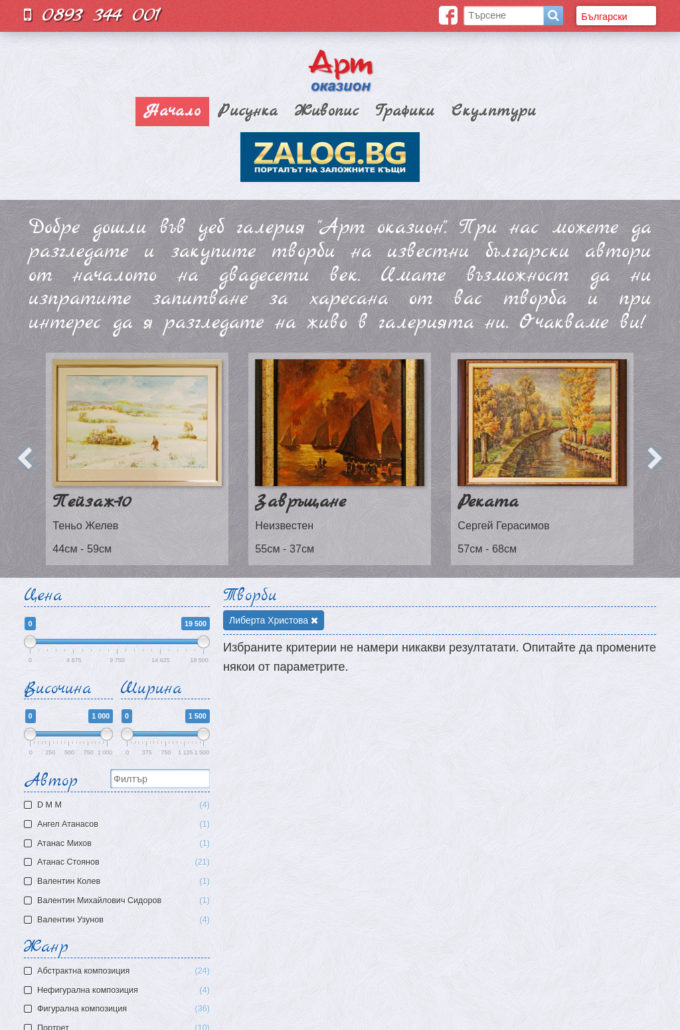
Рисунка (248, 111)
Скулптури (494, 111)
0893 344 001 (92, 15)
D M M (118, 805)
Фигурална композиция (123, 1009)
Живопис (327, 111)
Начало (172, 111)
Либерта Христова (273, 620)
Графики (404, 111)
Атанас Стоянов (118, 862)
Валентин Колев (118, 881)
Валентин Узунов (118, 920)
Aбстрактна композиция (123, 971)
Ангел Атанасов (118, 824)
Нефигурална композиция (123, 990)
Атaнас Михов (118, 843)
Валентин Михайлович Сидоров (118, 900)
